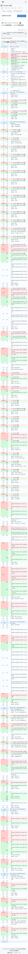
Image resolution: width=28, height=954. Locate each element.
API (19, 952)
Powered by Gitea (6, 949)
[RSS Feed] (2, 8)
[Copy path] (26, 33)
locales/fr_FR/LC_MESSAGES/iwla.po (17, 42)
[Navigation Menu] (25, 2)
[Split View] (22, 30)
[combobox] (19, 30)
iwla (10, 5)
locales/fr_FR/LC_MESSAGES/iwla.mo (15, 33)
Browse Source (22, 16)
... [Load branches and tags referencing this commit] (2, 19)
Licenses (16, 952)
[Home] (3, 2)
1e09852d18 (20, 25)
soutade (5, 5)
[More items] (26, 11)
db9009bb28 (8, 25)
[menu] (25, 30)
